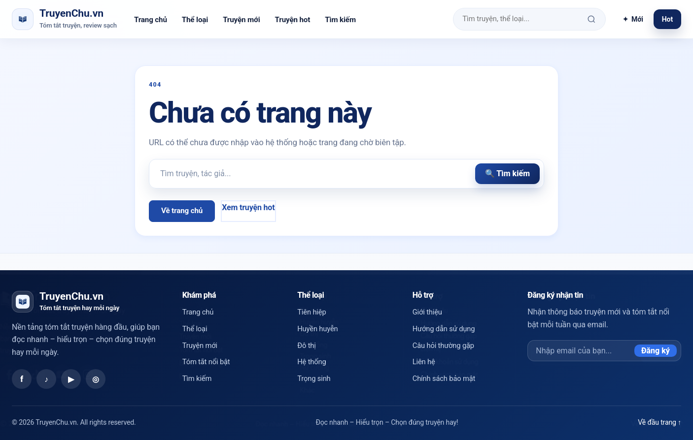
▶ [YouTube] (71, 379)
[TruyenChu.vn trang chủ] (64, 19)
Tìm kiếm (340, 19)
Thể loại (195, 19)
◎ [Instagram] (95, 379)
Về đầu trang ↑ (659, 422)
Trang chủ (150, 19)
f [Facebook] (21, 379)
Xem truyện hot (248, 207)
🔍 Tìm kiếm (507, 173)
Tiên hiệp (311, 312)
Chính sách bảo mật (444, 378)
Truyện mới (241, 19)
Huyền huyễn (317, 328)
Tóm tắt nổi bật (206, 361)
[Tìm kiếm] (592, 19)
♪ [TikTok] (46, 379)
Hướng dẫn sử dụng (444, 328)
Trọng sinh (313, 378)
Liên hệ (424, 361)
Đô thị (306, 345)
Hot (667, 19)
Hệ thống (311, 361)
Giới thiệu (427, 312)
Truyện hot (293, 19)
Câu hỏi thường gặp (443, 345)
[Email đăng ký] (581, 351)
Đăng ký (655, 350)
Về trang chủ (182, 210)
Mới (633, 19)
